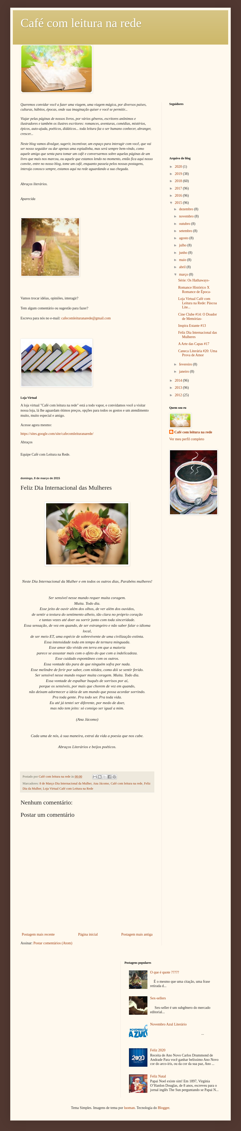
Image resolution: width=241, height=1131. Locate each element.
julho (183, 245)
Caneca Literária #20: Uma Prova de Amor (197, 353)
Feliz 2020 (158, 1050)
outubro (185, 224)
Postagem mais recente (38, 934)
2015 (179, 203)
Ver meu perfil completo (186, 439)
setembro (186, 231)
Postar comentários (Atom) (52, 943)
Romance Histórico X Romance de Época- (194, 290)
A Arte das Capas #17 (193, 344)
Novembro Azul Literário (168, 1024)
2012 (179, 395)
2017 (179, 188)
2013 (179, 388)
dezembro (186, 209)
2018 (179, 181)
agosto (184, 238)
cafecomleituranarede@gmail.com (86, 318)
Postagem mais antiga (137, 934)
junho (183, 253)
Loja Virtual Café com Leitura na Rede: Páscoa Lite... (197, 303)
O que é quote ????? (164, 972)
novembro (186, 216)
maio (183, 260)
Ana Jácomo (101, 783)
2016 (179, 195)
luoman (129, 1108)
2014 (179, 380)
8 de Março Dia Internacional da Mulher (65, 783)
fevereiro (186, 364)
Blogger (163, 1108)
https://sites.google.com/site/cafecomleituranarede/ (57, 434)
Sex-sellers (158, 998)
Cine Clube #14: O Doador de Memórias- (197, 316)
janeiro (184, 371)
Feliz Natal (158, 1076)
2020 (179, 167)
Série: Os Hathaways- (193, 280)
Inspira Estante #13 (192, 326)
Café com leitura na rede (81, 23)
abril (182, 267)
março (184, 274)
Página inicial (88, 934)
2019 (179, 174)
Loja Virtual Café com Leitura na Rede (68, 788)
